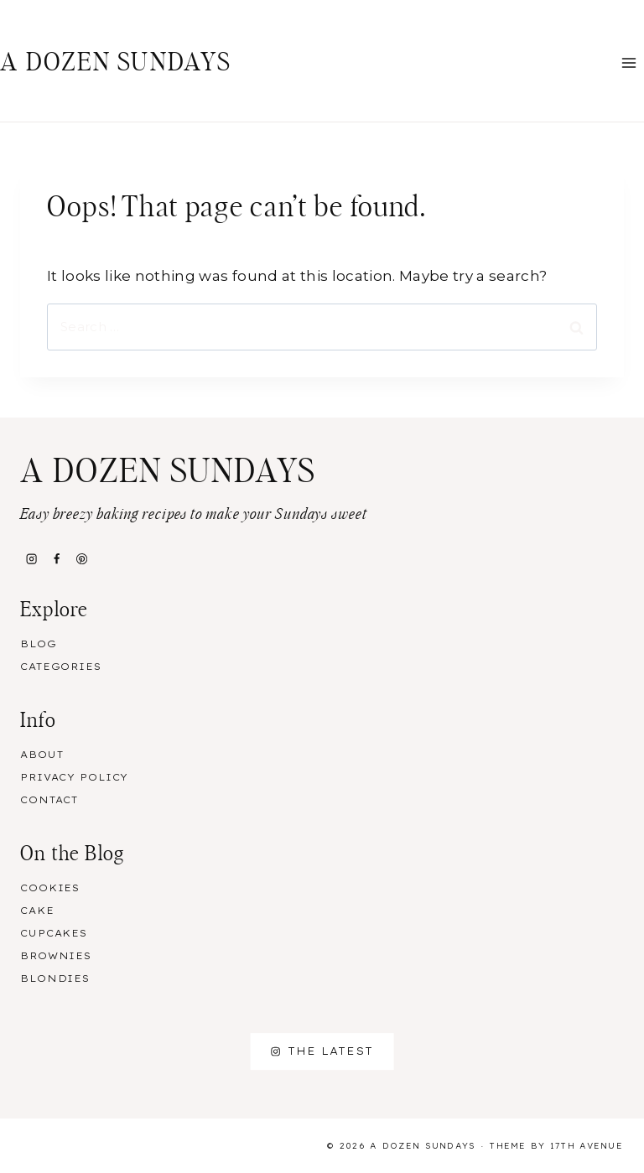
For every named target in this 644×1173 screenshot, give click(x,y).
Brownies (55, 956)
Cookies (50, 888)
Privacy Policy (74, 777)
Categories (60, 666)
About (41, 754)
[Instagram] (31, 558)
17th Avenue (586, 1145)
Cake (37, 910)
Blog (38, 644)
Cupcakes (53, 933)
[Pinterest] (82, 558)
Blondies (55, 978)
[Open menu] (628, 62)
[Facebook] (56, 558)
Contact (49, 800)
